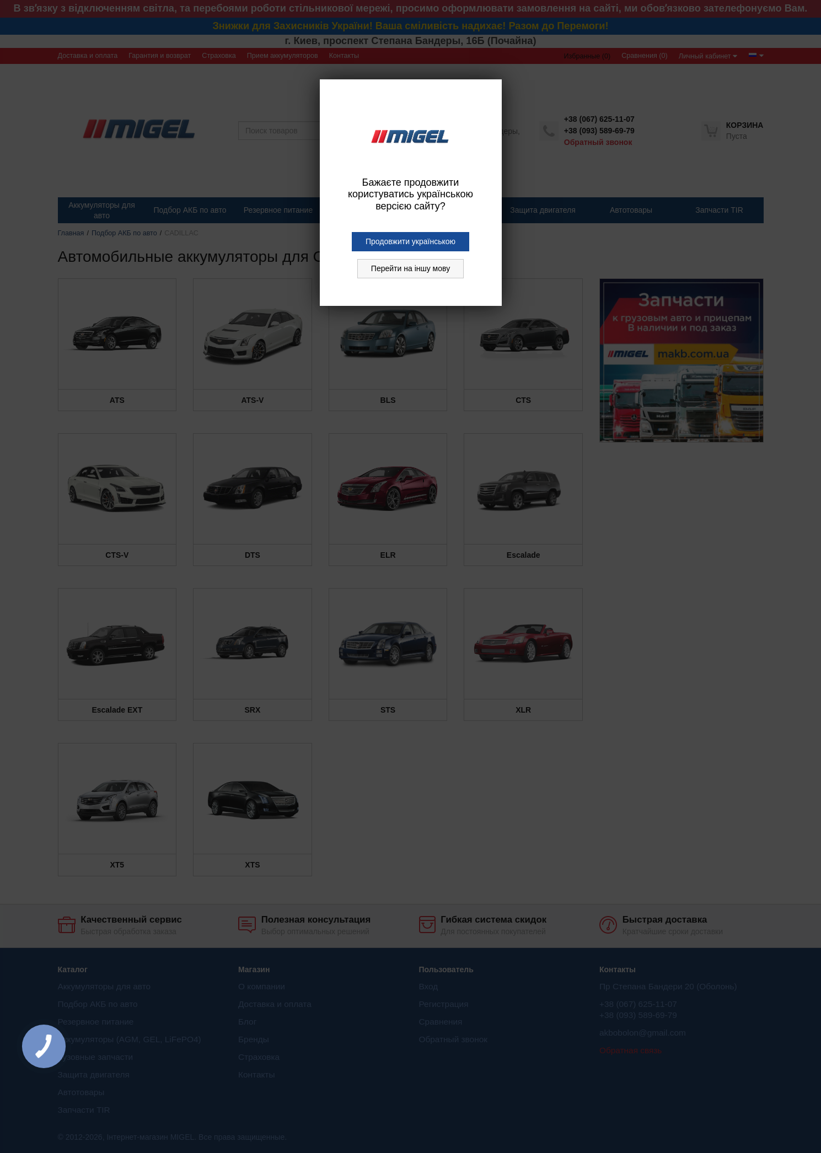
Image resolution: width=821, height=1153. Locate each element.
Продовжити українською (410, 241)
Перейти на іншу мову (410, 268)
